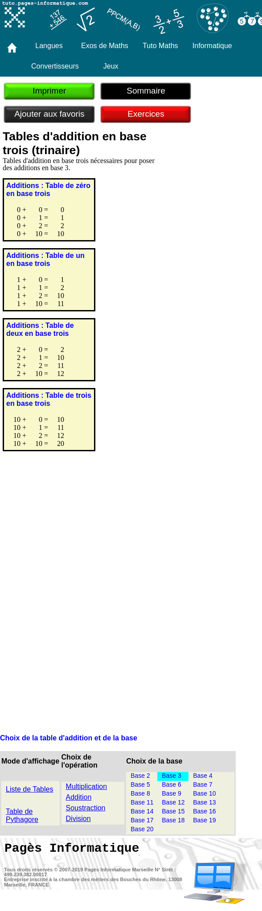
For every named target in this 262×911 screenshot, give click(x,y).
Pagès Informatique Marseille (118, 869)
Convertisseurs (55, 66)
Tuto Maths (160, 45)
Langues (48, 45)
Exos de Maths (104, 45)
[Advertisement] (131, 540)
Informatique (212, 45)
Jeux (111, 66)
